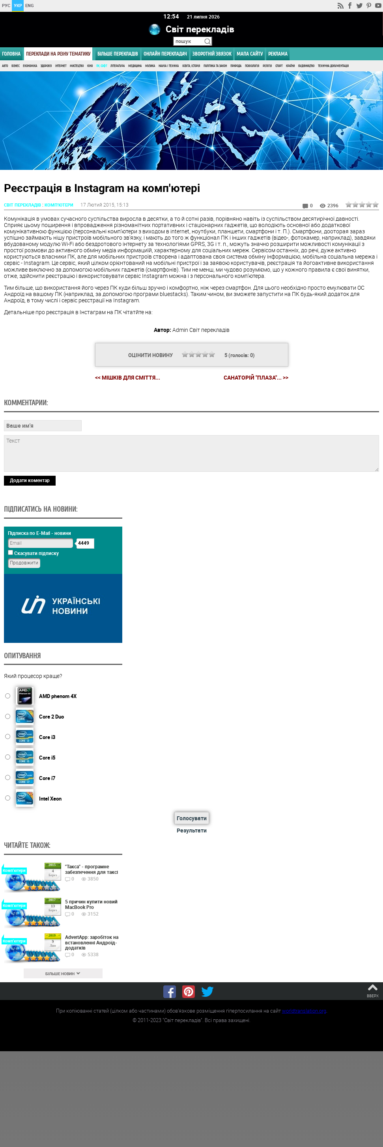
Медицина (135, 66)
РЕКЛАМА (278, 54)
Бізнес (15, 66)
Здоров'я (46, 66)
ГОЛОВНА (11, 54)
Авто (5, 66)
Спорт (278, 66)
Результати (192, 830)
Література (117, 66)
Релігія (267, 66)
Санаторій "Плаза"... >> (256, 377)
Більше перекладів (117, 54)
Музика (150, 66)
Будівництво (306, 66)
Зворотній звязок (211, 54)
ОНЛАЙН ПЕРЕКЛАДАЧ (165, 54)
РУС (6, 5)
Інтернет (60, 66)
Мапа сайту (250, 54)
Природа (235, 66)
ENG (29, 5)
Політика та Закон (215, 66)
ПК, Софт (101, 66)
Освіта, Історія (191, 66)
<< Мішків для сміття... (127, 377)
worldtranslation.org (304, 1010)
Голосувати (192, 818)
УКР (18, 5)
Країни (290, 66)
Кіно (90, 66)
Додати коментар (30, 480)
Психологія (252, 66)
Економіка (30, 66)
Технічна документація (333, 66)
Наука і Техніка (169, 66)
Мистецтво (77, 66)
